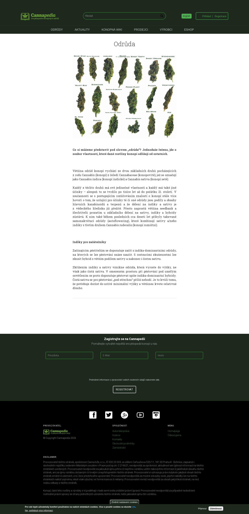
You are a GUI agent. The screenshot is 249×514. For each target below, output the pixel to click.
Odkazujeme (174, 435)
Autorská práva (120, 431)
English (186, 16)
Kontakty (117, 439)
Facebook (93, 415)
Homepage (174, 431)
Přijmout (202, 508)
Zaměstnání (119, 447)
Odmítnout (216, 508)
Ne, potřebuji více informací (39, 510)
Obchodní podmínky (123, 443)
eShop (189, 29)
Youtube (140, 415)
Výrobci (166, 29)
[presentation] (124, 370)
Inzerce (116, 435)
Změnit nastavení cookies (124, 502)
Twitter (108, 415)
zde (133, 507)
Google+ (124, 415)
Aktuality (82, 29)
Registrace (221, 16)
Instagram (156, 415)
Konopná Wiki (112, 29)
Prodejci (141, 29)
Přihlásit (206, 16)
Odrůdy (57, 29)
